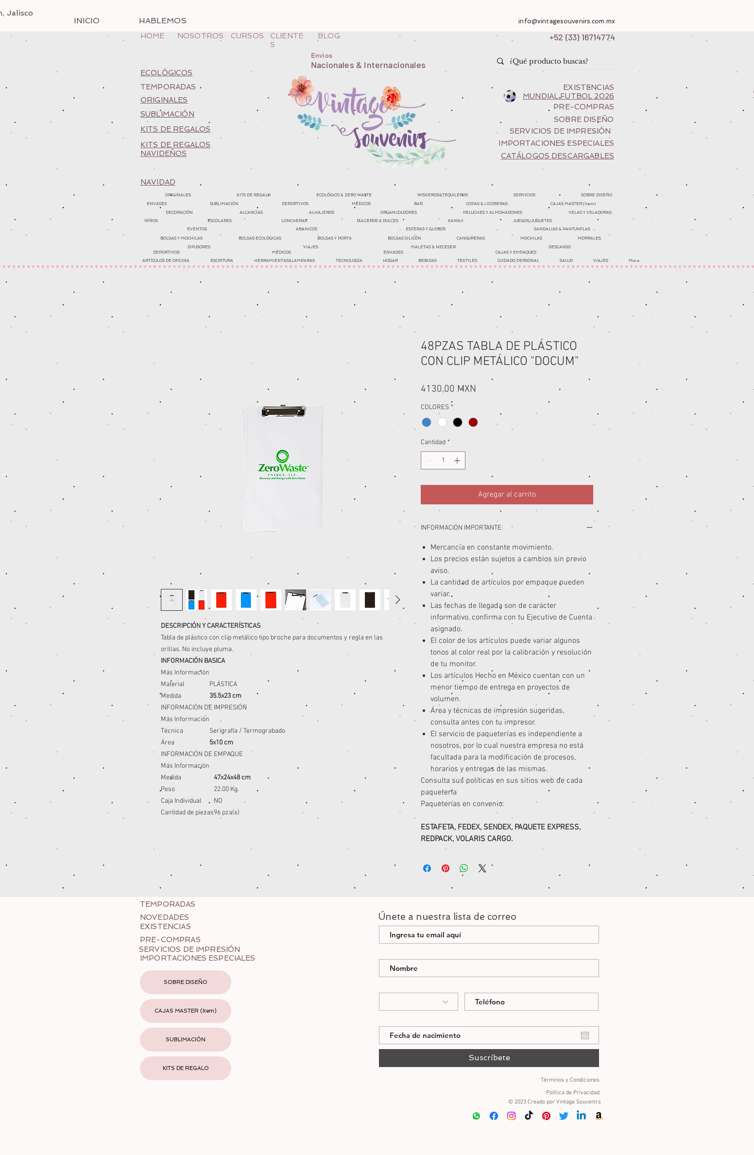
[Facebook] (493, 1115)
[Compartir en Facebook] (427, 868)
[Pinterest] (546, 1115)
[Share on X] (482, 868)
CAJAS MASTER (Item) (185, 1011)
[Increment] (458, 460)
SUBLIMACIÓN (186, 1039)
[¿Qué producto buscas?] (552, 61)
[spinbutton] (443, 460)
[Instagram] (511, 1115)
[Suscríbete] (489, 1058)
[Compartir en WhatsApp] (464, 868)
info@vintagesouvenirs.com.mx (566, 21)
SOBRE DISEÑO (185, 982)
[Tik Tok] (528, 1115)
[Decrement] (428, 460)
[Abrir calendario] (585, 1035)
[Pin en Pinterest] (445, 868)
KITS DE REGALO (186, 1068)
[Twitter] (563, 1115)
